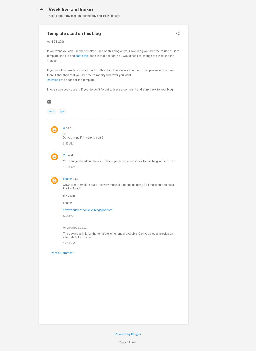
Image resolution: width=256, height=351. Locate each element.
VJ (65, 155)
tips (62, 111)
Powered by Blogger (128, 334)
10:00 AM (69, 167)
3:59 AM (68, 143)
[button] (177, 34)
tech (52, 111)
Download (53, 80)
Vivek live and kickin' (71, 9)
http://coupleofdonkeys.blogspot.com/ (88, 210)
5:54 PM (68, 216)
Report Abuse (128, 342)
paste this (82, 56)
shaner (67, 179)
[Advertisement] (204, 85)
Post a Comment (62, 253)
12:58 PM (69, 243)
